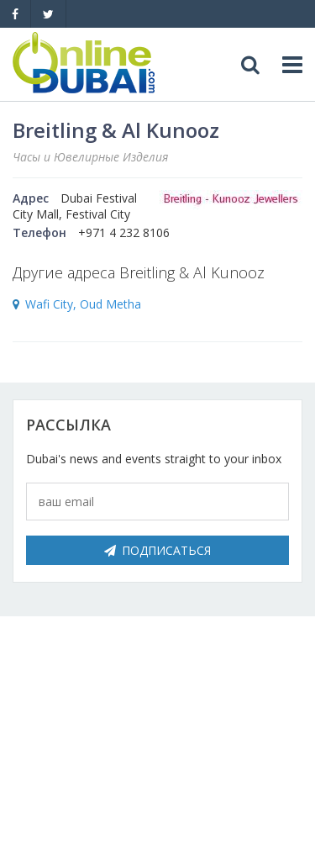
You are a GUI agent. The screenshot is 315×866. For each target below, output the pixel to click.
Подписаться (157, 550)
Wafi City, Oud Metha (83, 304)
